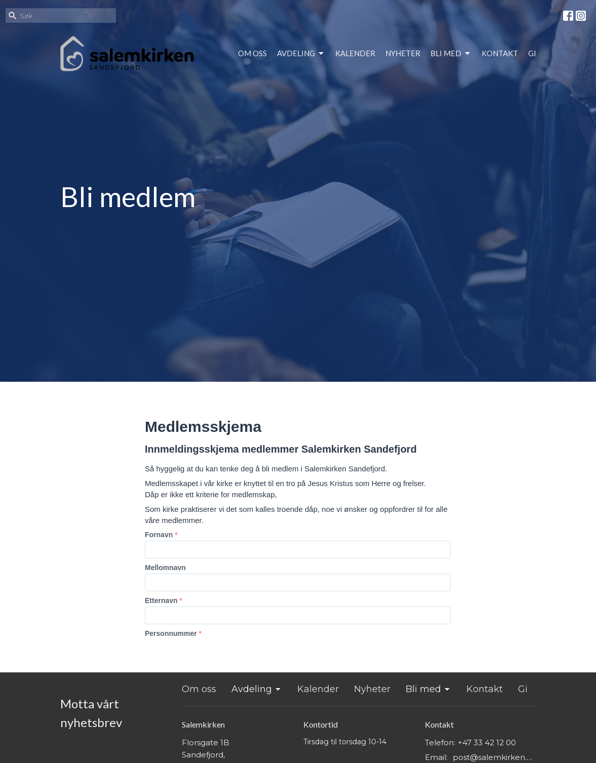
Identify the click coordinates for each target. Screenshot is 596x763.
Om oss (252, 53)
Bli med (450, 54)
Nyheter (402, 53)
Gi (532, 53)
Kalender (355, 53)
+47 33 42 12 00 (487, 742)
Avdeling (301, 54)
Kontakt (500, 53)
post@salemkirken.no (494, 757)
